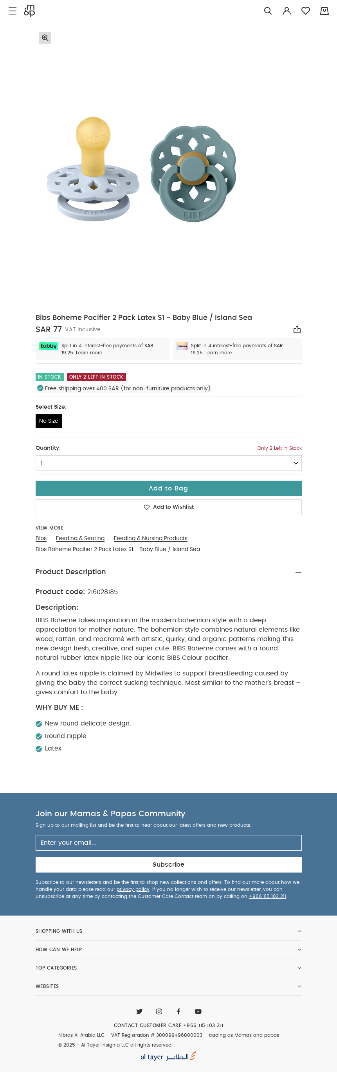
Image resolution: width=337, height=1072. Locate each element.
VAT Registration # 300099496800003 (156, 1035)
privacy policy (133, 889)
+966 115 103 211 (267, 896)
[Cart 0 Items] (324, 11)
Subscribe (168, 865)
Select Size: (51, 407)
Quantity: (48, 448)
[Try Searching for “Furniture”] (268, 11)
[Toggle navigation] (12, 11)
